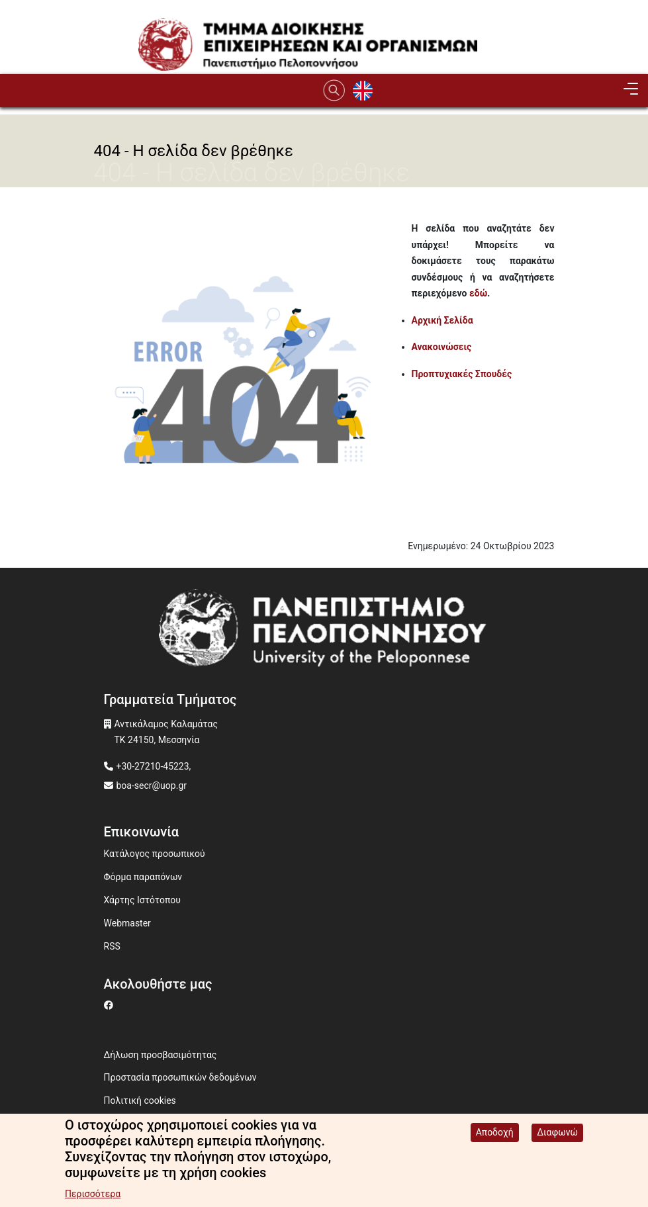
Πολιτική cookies (140, 1100)
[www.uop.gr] (324, 632)
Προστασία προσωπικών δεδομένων (180, 1077)
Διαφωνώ (557, 1132)
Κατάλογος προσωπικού (154, 853)
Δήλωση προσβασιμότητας (160, 1055)
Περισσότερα (92, 1193)
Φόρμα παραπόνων (143, 877)
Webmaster (127, 923)
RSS (112, 946)
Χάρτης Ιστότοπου (142, 900)
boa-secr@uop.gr (151, 785)
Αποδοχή (495, 1132)
